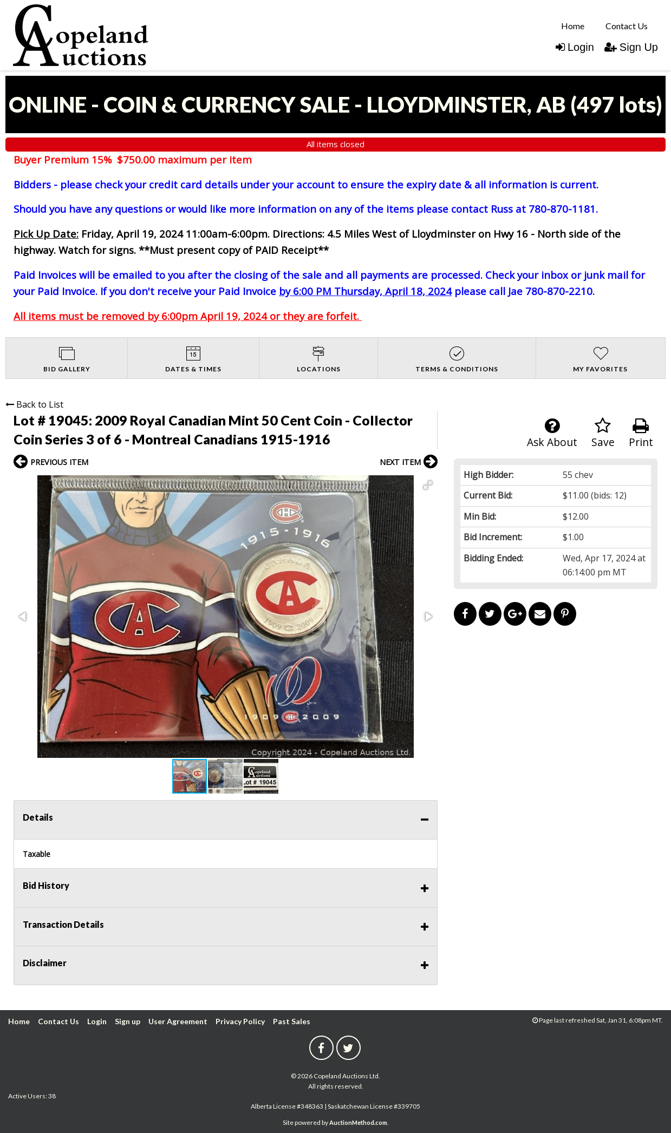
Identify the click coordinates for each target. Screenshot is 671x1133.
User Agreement (177, 1021)
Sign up (127, 1021)
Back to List (34, 404)
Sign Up (631, 47)
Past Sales (291, 1021)
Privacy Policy (240, 1021)
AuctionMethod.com (358, 1122)
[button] (428, 485)
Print (641, 433)
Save (603, 433)
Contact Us (626, 26)
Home (572, 26)
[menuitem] (573, 25)
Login (575, 47)
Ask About (552, 433)
